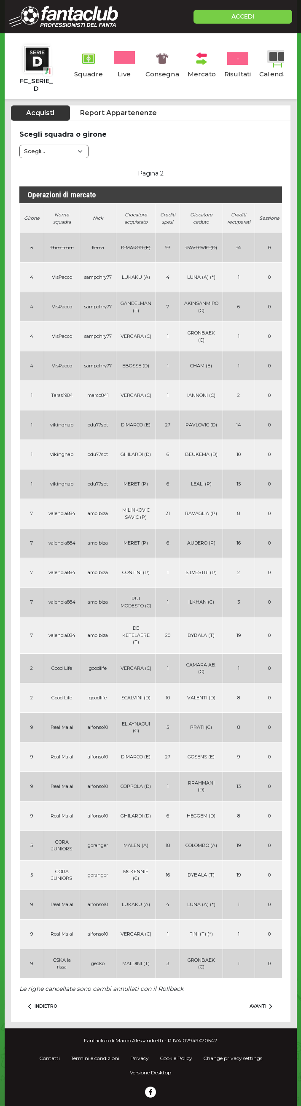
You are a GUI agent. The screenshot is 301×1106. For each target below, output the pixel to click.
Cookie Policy (176, 1058)
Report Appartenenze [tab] (118, 113)
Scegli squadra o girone (63, 134)
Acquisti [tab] (40, 113)
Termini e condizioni (95, 1058)
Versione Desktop (150, 1072)
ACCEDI (242, 16)
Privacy (139, 1058)
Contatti (49, 1058)
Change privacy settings (232, 1058)
